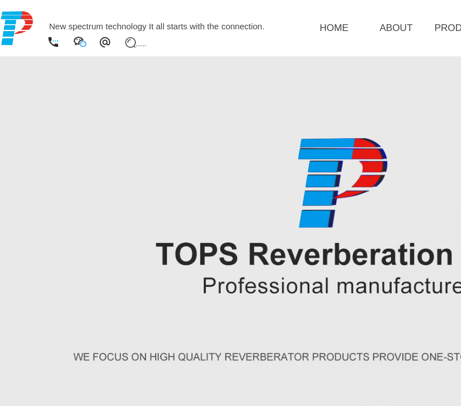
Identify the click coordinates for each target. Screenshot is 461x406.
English (63, 12)
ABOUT (396, 28)
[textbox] (141, 43)
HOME (334, 28)
